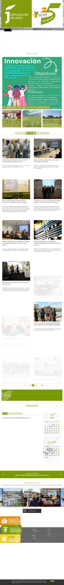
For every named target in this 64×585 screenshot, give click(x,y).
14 (36, 385)
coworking (4, 531)
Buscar (19, 37)
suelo (3, 530)
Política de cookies (38, 540)
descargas (19, 535)
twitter (34, 537)
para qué (50, 533)
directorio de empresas (37, 531)
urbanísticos (19, 530)
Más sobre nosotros (32, 483)
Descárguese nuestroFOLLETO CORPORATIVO (32, 511)
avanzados (19, 532)
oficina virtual (4, 532)
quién (49, 531)
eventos (4, 537)
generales (19, 531)
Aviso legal (22, 540)
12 (30, 385)
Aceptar (52, 581)
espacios (3, 529)
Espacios (4, 35)
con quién (50, 534)
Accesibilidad (45, 540)
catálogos (19, 536)
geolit (48, 529)
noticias (2, 535)
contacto (50, 536)
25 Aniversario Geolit (7, 37)
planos (19, 537)
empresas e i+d (36, 530)
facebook (35, 536)
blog (3, 538)
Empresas (21, 35)
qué (49, 530)
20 (42, 385)
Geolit (28, 35)
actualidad (4, 536)
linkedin (34, 538)
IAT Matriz (36, 35)
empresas (34, 529)
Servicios (12, 35)
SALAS (43, 35)
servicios (18, 529)
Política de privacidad (29, 540)
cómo (49, 532)
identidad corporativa (20, 538)
